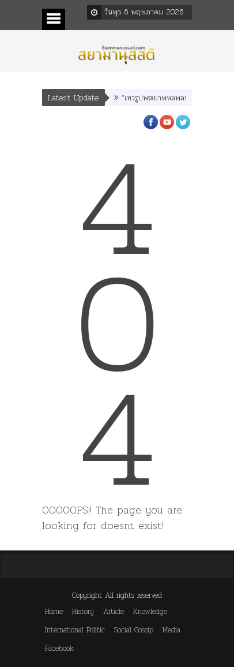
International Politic (75, 630)
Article (113, 611)
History (83, 611)
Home (54, 611)
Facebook (59, 648)
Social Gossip (133, 630)
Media (171, 630)
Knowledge (150, 611)
